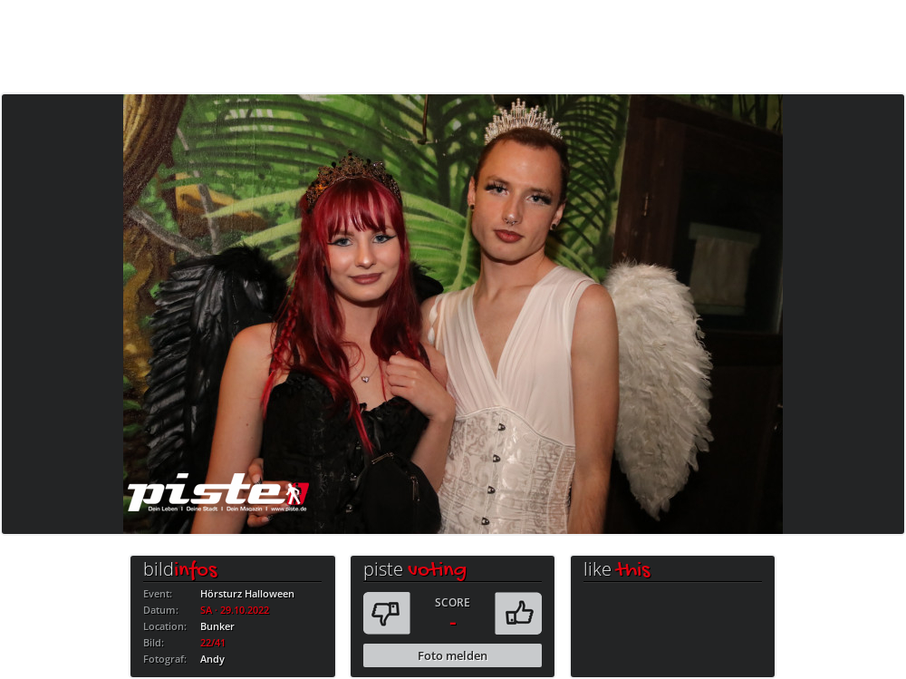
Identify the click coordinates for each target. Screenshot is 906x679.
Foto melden (452, 655)
